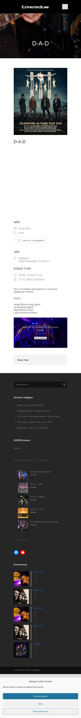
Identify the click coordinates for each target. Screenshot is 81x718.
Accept (36, 643)
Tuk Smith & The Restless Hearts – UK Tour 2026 (38, 416)
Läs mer (17, 448)
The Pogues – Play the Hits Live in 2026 (34, 422)
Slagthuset (24, 258)
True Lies (37, 572)
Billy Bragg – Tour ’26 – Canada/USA (33, 428)
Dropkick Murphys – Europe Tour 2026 (33, 411)
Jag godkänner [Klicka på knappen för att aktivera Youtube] (40, 338)
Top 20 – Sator (36, 484)
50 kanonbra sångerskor (40, 472)
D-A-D (39, 275)
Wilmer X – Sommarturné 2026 (30, 405)
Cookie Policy (40, 333)
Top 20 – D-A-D (37, 509)
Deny (40, 704)
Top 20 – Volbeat (37, 497)
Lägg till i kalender (30, 240)
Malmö (29, 279)
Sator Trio (38, 590)
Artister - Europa (27, 275)
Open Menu (65, 6)
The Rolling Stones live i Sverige (44, 522)
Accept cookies (41, 696)
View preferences (40, 711)
